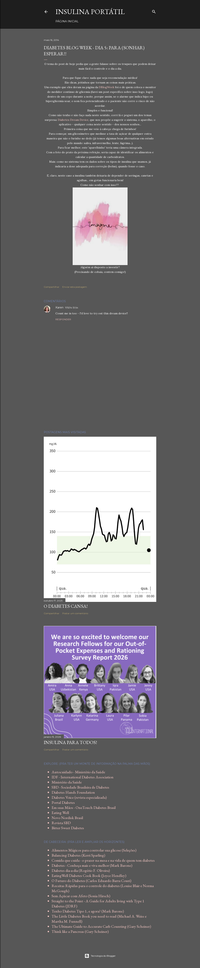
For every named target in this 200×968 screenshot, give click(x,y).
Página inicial (67, 21)
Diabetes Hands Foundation (73, 792)
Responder (63, 319)
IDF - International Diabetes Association (82, 777)
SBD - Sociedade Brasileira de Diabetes (80, 787)
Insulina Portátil (90, 11)
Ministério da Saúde (67, 782)
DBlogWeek (106, 87)
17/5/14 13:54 (71, 307)
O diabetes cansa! (66, 606)
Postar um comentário (75, 613)
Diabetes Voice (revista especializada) (79, 797)
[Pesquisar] (154, 11)
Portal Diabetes (63, 802)
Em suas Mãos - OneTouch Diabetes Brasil (84, 807)
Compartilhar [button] (51, 286)
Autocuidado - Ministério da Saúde (78, 771)
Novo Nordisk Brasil (67, 817)
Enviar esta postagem (74, 286)
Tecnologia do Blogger (100, 956)
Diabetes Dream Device (73, 120)
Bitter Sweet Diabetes (68, 827)
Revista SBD (61, 822)
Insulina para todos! (70, 742)
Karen (59, 307)
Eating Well (60, 812)
